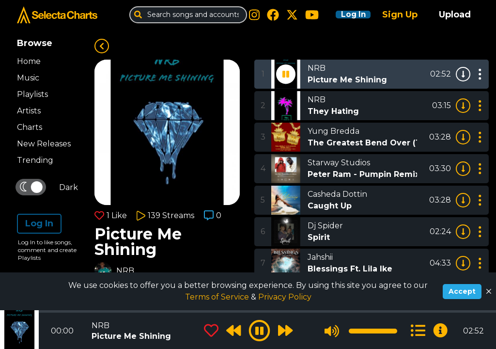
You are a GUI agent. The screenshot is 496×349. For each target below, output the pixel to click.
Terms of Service (218, 296)
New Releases (44, 143)
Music (28, 77)
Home (29, 61)
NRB (125, 270)
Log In (347, 14)
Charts (29, 127)
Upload (455, 14)
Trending (35, 160)
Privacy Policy (284, 296)
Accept (462, 291)
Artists (29, 110)
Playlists (32, 94)
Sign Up (400, 14)
